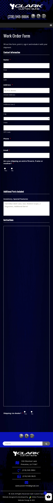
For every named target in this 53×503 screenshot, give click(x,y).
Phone (7, 139)
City (5, 114)
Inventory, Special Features (15, 199)
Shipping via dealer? (13, 413)
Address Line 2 (9, 104)
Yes (6, 171)
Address (8, 85)
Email (6, 150)
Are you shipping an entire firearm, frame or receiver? (23, 162)
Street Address (9, 95)
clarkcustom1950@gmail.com (27, 486)
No (12, 171)
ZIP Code (7, 132)
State (5, 123)
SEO (33, 500)
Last (5, 80)
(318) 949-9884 (18, 16)
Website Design (24, 500)
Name (7, 60)
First (5, 70)
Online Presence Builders (39, 497)
